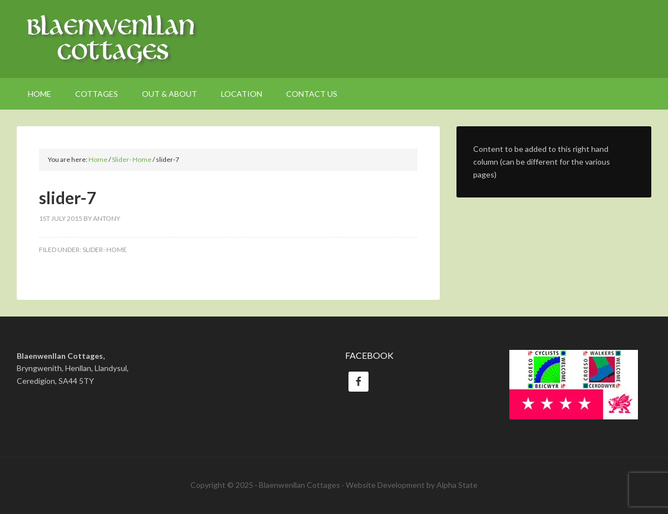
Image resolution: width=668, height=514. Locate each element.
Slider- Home (104, 249)
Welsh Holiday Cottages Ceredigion (334, 39)
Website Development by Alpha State (412, 485)
